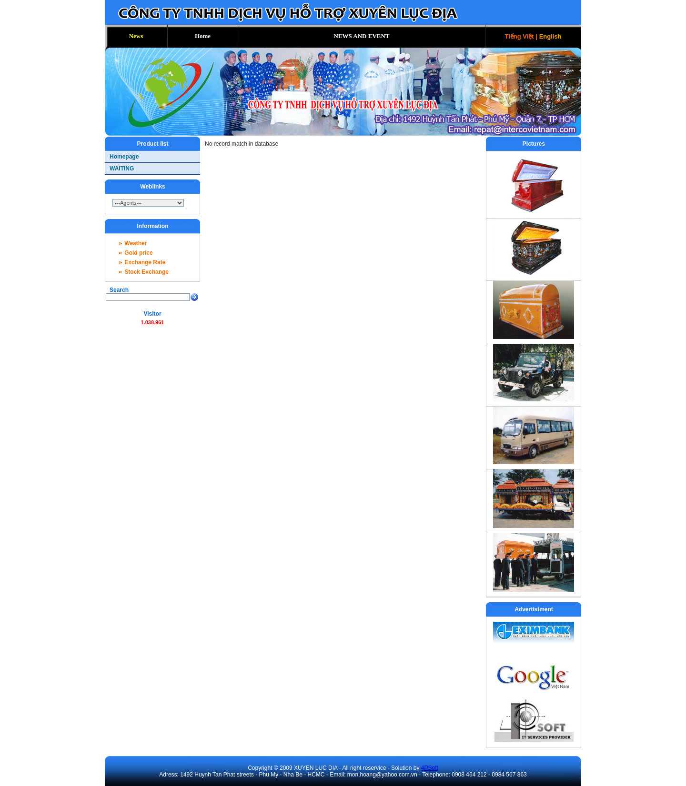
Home (203, 36)
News (136, 36)
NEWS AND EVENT (362, 36)
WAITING (122, 168)
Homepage (124, 156)
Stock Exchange (146, 272)
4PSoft (429, 768)
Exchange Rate (144, 262)
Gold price (138, 252)
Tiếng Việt (519, 36)
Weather (135, 243)
